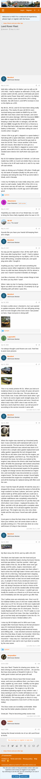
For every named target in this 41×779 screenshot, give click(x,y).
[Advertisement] (20, 53)
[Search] (39, 10)
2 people (6, 330)
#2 (39, 209)
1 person (6, 195)
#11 (39, 729)
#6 (39, 345)
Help (35, 759)
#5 (39, 302)
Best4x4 (5, 29)
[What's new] (35, 10)
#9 (39, 542)
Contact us (5, 759)
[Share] (36, 85)
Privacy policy (27, 759)
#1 (39, 85)
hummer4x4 (6, 755)
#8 (39, 423)
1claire (10, 721)
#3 (39, 228)
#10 (39, 663)
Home (3, 761)
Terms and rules (15, 759)
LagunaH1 (11, 337)
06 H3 (9, 220)
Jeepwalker (11, 655)
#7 (39, 364)
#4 (39, 248)
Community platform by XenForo (19, 764)
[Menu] (3, 10)
